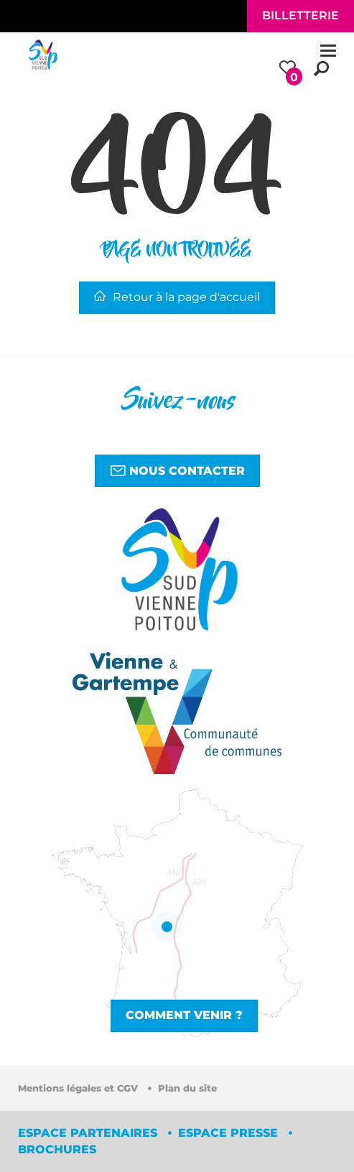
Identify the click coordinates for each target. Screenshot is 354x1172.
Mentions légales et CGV (79, 1088)
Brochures (57, 1149)
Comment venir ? (184, 1015)
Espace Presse (229, 1133)
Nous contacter (177, 470)
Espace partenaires (89, 1133)
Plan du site (187, 1088)
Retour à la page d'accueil (177, 297)
